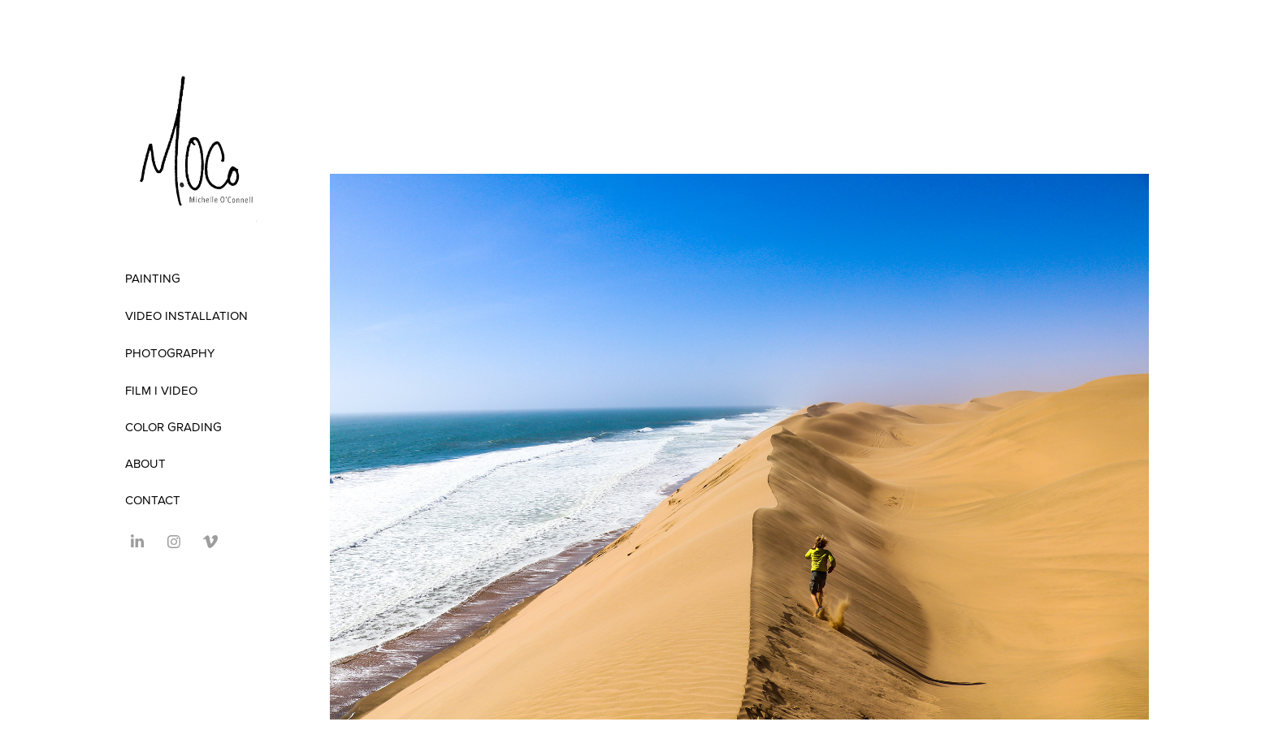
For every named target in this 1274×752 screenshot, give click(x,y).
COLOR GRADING (173, 426)
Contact (152, 499)
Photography (169, 352)
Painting (152, 278)
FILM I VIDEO (161, 390)
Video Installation (186, 315)
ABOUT (145, 463)
